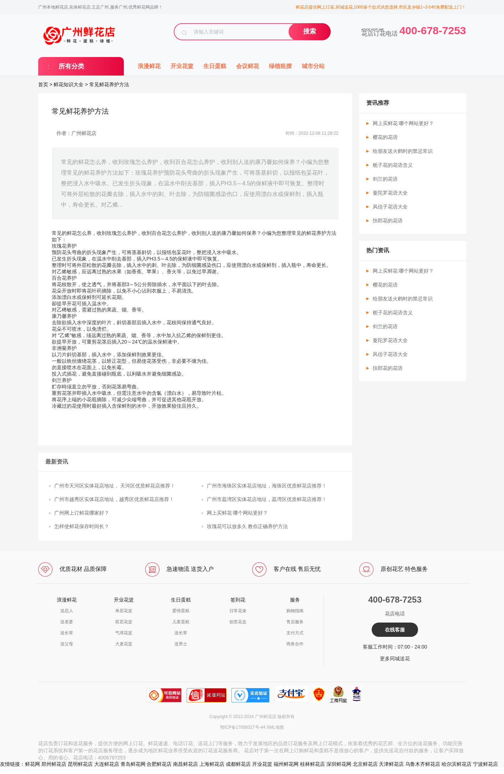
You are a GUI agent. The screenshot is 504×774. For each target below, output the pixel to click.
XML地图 (275, 727)
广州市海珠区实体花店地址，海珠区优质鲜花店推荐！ (267, 486)
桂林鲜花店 (312, 764)
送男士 (180, 643)
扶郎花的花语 (388, 220)
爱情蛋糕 (180, 610)
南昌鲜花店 (185, 764)
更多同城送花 (395, 658)
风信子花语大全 (390, 207)
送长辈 (66, 632)
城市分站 (313, 66)
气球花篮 (123, 632)
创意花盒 (237, 621)
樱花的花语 (385, 137)
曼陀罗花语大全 (390, 193)
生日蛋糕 (214, 66)
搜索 (309, 31)
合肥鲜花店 (159, 764)
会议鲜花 (247, 66)
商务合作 (295, 643)
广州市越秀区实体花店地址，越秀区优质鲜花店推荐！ (114, 499)
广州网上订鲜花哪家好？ (81, 513)
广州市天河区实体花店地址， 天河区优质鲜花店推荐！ (114, 486)
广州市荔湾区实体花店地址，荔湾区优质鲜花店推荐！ (267, 499)
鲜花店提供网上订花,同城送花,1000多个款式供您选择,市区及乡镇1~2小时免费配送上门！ (381, 7)
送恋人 (66, 610)
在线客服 (395, 630)
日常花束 (237, 610)
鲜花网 (32, 764)
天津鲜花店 (391, 764)
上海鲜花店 (211, 764)
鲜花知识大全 (68, 84)
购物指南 (295, 610)
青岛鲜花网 (133, 764)
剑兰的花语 (385, 179)
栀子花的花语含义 (393, 165)
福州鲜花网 (286, 764)
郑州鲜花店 (53, 764)
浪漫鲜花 (149, 66)
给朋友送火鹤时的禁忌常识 (403, 151)
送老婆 (66, 621)
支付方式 (295, 632)
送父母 (66, 643)
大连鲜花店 (106, 764)
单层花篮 (123, 610)
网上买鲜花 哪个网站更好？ (237, 513)
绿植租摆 (280, 66)
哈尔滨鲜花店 (457, 764)
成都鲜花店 (238, 764)
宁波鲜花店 (485, 764)
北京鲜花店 (365, 764)
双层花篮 (123, 621)
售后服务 (295, 621)
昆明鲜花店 (80, 764)
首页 (43, 84)
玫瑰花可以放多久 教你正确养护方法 (247, 526)
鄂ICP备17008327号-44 (242, 727)
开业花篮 (181, 66)
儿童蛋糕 (180, 621)
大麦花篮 (123, 643)
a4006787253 (15, 770)
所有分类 (71, 66)
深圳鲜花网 (338, 764)
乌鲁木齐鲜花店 (422, 764)
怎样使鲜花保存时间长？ (81, 526)
